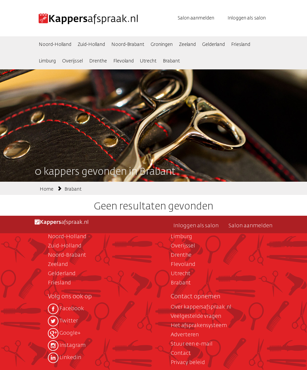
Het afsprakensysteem (199, 325)
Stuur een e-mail (192, 344)
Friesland (240, 44)
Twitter (63, 321)
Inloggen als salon (246, 18)
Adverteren (185, 335)
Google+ (64, 333)
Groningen (162, 44)
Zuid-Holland (91, 44)
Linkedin (64, 357)
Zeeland (187, 44)
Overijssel (72, 61)
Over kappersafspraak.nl (201, 307)
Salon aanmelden (196, 18)
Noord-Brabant (127, 44)
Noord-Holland (55, 44)
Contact (181, 353)
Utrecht (148, 61)
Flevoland (123, 61)
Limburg (47, 61)
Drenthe (98, 61)
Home (46, 189)
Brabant (171, 61)
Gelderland (213, 44)
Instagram (66, 345)
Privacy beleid (188, 362)
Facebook (66, 309)
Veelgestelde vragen (196, 316)
